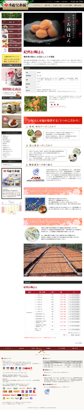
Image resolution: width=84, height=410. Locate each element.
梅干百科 (5, 143)
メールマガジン (6, 152)
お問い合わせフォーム (7, 151)
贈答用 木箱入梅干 (75, 335)
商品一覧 (47, 5)
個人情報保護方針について (55, 387)
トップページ (37, 5)
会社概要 (57, 1)
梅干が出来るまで (6, 139)
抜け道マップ (6, 145)
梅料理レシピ (6, 136)
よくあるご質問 (68, 5)
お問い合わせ (78, 5)
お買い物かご (65, 1)
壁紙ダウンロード (6, 154)
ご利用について (6, 147)
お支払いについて (11, 403)
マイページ (50, 1)
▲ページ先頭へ (78, 342)
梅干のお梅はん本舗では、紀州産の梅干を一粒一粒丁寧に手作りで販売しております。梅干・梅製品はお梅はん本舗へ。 (15, 5)
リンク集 (5, 156)
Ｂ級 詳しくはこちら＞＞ (74, 332)
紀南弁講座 (5, 137)
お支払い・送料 (57, 5)
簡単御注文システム (7, 149)
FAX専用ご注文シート (7, 164)
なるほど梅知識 (6, 141)
